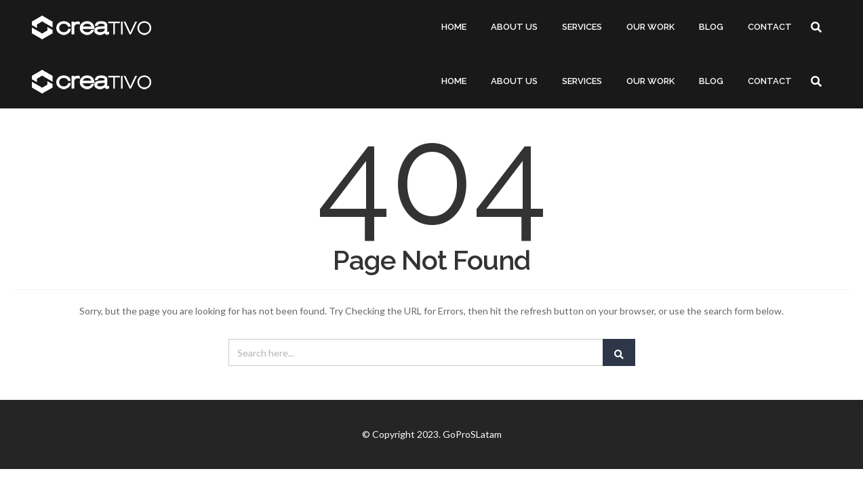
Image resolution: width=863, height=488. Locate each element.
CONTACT (770, 27)
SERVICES (582, 27)
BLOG (711, 27)
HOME (453, 27)
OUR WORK (650, 27)
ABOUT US (514, 27)
